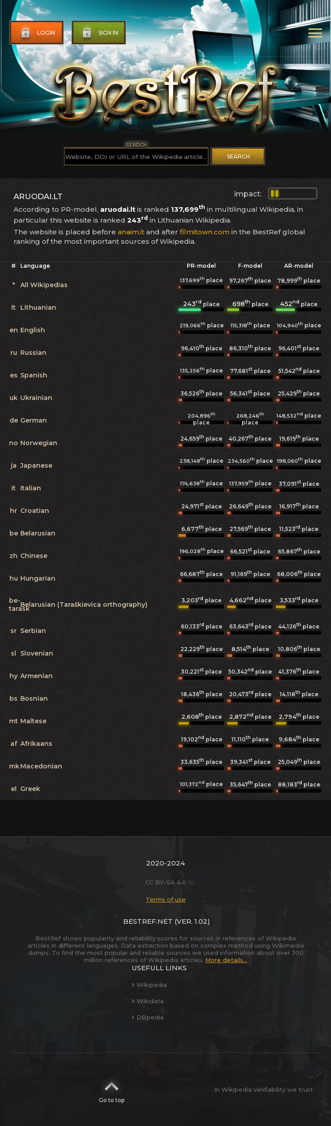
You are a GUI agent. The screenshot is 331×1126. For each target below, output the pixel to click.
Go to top (111, 1089)
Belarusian (37, 533)
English (32, 330)
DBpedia (148, 1017)
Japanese (36, 465)
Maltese (33, 721)
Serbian (33, 631)
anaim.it (131, 232)
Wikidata (148, 1001)
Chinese (33, 556)
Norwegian (38, 443)
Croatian (34, 511)
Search (238, 156)
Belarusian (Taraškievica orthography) (83, 604)
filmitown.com (205, 232)
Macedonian (41, 766)
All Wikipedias (44, 285)
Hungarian (37, 578)
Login (37, 33)
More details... (226, 959)
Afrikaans (36, 744)
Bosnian (34, 698)
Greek (30, 789)
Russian (33, 353)
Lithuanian (38, 307)
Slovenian (36, 653)
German (33, 420)
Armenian (36, 676)
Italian (30, 488)
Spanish (33, 375)
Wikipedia (149, 984)
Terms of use (166, 899)
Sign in (99, 33)
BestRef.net (148, 921)
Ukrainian (36, 398)
